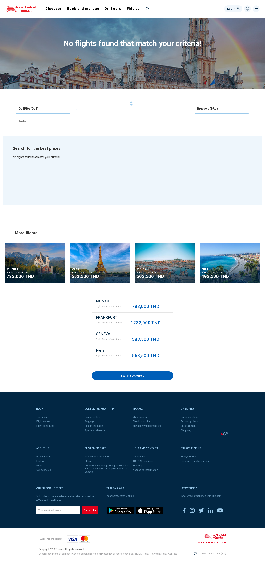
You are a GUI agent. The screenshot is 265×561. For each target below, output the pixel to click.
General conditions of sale (86, 553)
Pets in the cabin (93, 425)
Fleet (39, 465)
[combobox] (43, 106)
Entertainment (188, 425)
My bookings (139, 417)
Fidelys (133, 9)
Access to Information (145, 469)
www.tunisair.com (212, 542)
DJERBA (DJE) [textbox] (28, 108)
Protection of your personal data (118, 553)
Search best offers (132, 375)
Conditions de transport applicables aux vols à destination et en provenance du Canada (106, 468)
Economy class (189, 421)
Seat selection (92, 417)
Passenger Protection (96, 456)
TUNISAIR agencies (143, 460)
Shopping (186, 430)
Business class (189, 417)
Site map (137, 465)
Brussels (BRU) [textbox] (207, 108)
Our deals (41, 417)
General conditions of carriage (55, 553)
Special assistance (94, 430)
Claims (88, 460)
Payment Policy (159, 553)
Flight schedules (45, 425)
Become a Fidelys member (195, 460)
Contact (172, 553)
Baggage (89, 421)
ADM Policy (143, 553)
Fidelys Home (188, 456)
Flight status (43, 421)
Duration (23, 121)
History (40, 460)
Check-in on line (141, 421)
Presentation (43, 456)
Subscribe (90, 509)
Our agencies (43, 469)
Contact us (138, 456)
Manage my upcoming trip (146, 425)
